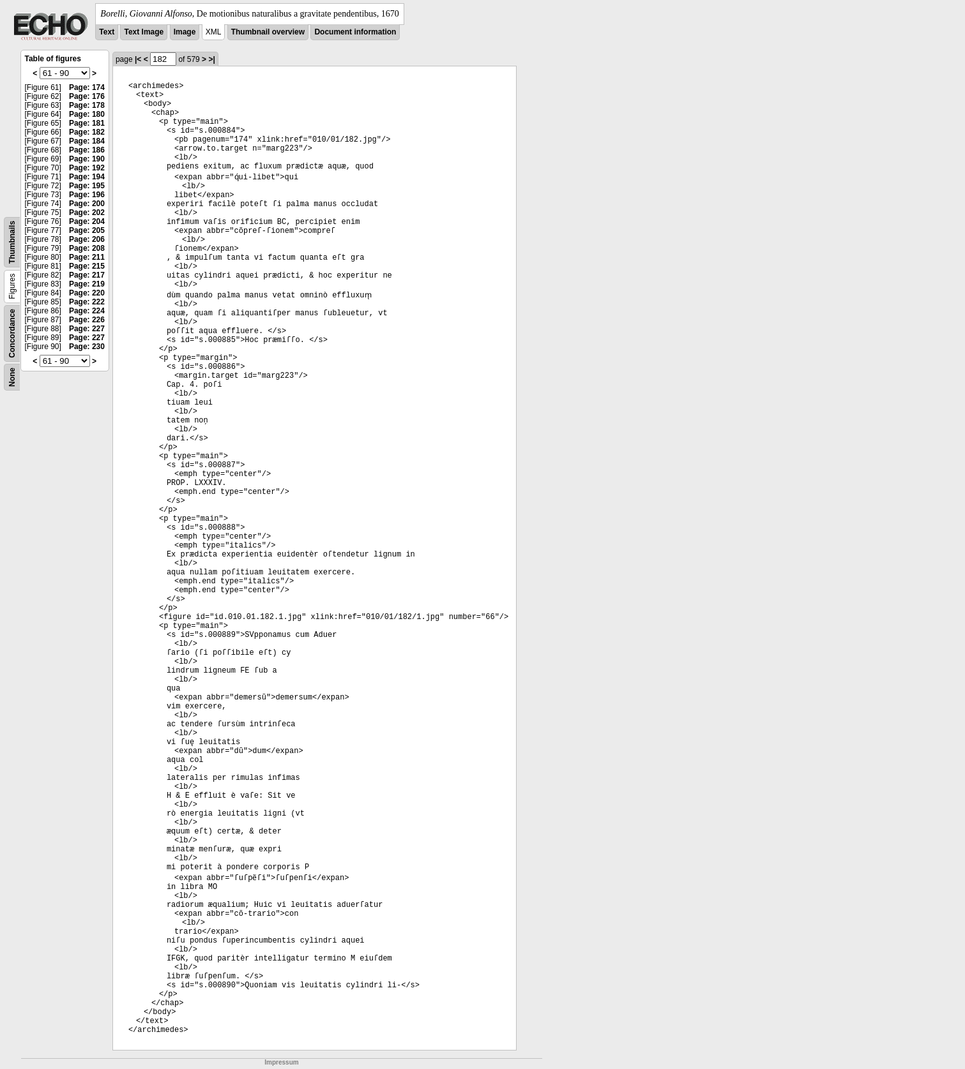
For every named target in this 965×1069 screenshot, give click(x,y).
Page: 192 (87, 167)
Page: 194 (87, 176)
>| (211, 59)
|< (138, 59)
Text (106, 31)
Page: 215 (87, 266)
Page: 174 (87, 87)
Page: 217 (87, 275)
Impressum (281, 1062)
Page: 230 (87, 346)
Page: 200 (87, 203)
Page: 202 (87, 212)
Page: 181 (87, 123)
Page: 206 (87, 239)
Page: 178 (87, 105)
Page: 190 (87, 158)
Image (185, 31)
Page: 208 (87, 248)
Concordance (12, 333)
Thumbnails (12, 242)
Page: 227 (87, 328)
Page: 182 (87, 132)
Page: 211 (87, 257)
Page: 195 (87, 185)
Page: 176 (87, 96)
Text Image (143, 31)
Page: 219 (87, 284)
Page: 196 (87, 194)
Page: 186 (87, 150)
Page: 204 (87, 221)
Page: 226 (87, 319)
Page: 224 (87, 310)
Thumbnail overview (268, 31)
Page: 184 (87, 141)
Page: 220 (87, 292)
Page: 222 (87, 301)
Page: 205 (87, 230)
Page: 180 (87, 114)
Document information (355, 31)
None (12, 377)
